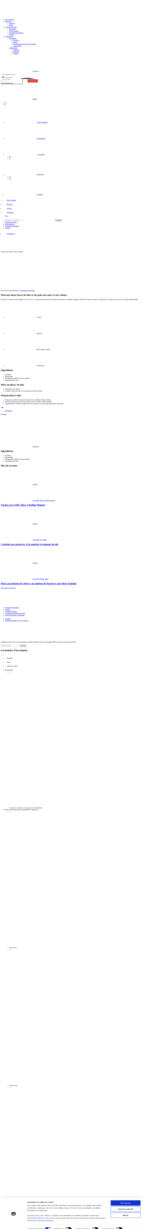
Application (13, 48)
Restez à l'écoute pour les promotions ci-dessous (21, 810)
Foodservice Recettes (27, 290)
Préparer (16, 50)
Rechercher (32, 81)
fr (9, 158)
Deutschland (41, 138)
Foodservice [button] (9, 36)
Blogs (11, 25)
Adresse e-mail (12, 666)
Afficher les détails (34, 1225)
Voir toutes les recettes (8, 588)
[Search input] (72, 74)
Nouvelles (12, 29)
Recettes (12, 23)
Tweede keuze (13, 1085)
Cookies (7, 619)
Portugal (39, 194)
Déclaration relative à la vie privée (16, 620)
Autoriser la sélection (126, 1202)
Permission (9, 670)
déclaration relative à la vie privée (40, 1211)
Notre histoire (13, 31)
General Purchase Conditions (15, 615)
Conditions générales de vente (15, 613)
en (10, 178)
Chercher (58, 220)
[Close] (2, 655)
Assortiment (17, 46)
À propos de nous (11, 611)
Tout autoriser (125, 1196)
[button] (8, 212)
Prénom (10, 658)
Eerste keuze (13, 947)
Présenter (16, 52)
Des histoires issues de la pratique (24, 44)
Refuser (125, 1208)
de (10, 156)
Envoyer (23, 646)
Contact (11, 35)
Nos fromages (9, 19)
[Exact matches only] (1, 81)
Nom (9, 662)
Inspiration (12, 38)
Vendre (15, 53)
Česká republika (42, 122)
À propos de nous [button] (11, 27)
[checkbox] (11, 82)
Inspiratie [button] (8, 21)
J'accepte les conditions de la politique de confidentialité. (26, 808)
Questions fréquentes (16, 33)
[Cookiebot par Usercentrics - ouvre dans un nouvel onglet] (13, 1224)
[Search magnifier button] (7, 77)
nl (5, 103)
